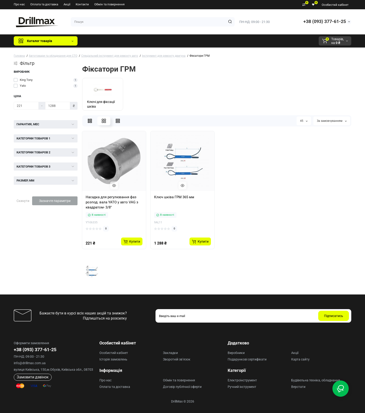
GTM (112, 41)
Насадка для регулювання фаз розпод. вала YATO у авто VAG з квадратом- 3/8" (112, 202)
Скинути (23, 201)
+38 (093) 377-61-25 (324, 21)
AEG (160, 41)
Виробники (236, 353)
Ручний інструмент (242, 387)
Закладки (170, 353)
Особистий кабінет (335, 5)
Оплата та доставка (44, 4)
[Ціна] (26, 106)
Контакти (82, 4)
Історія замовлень (113, 359)
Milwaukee (178, 41)
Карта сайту (300, 359)
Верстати (298, 387)
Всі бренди (94, 41)
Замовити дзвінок (33, 377)
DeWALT (129, 41)
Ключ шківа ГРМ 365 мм (174, 197)
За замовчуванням (332, 120)
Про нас (19, 4)
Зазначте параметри (55, 201)
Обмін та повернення (109, 4)
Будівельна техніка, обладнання (315, 380)
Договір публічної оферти (182, 387)
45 (304, 120)
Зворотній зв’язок (176, 359)
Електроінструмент (242, 380)
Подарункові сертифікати (247, 359)
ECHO (146, 41)
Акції (67, 4)
